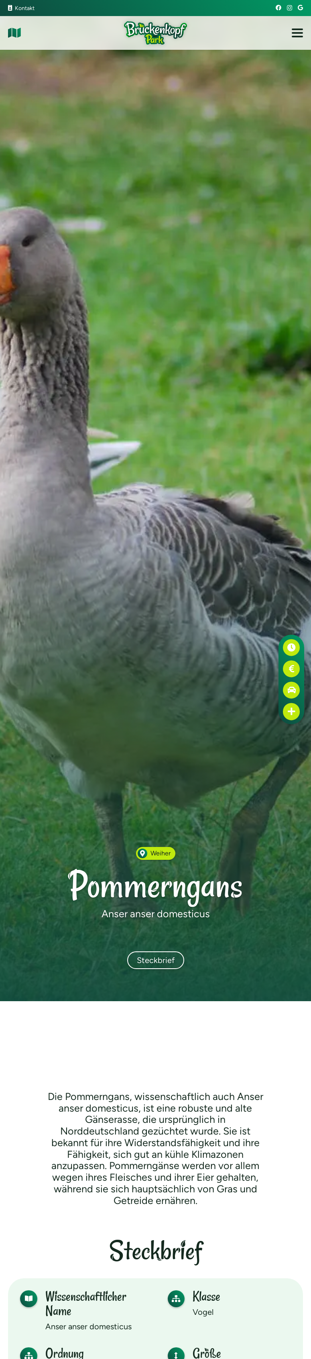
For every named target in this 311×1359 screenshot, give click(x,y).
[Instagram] (289, 8)
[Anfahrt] (291, 690)
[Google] (300, 7)
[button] (297, 33)
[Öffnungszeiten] (291, 647)
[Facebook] (278, 7)
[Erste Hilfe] (291, 711)
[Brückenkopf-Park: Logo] (155, 33)
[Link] (14, 33)
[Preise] (291, 668)
